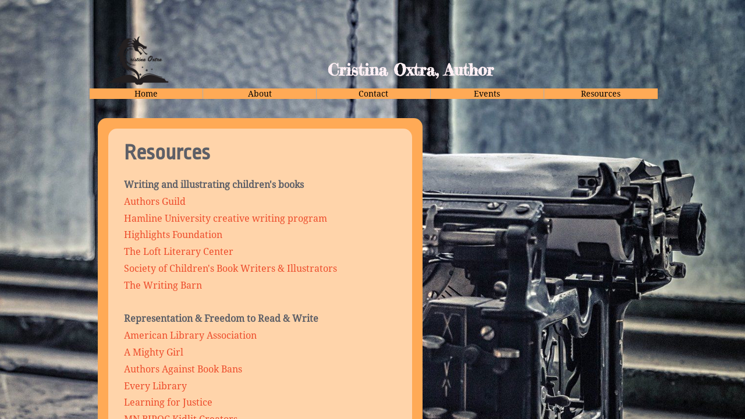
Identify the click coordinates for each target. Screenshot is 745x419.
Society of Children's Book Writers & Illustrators (230, 268)
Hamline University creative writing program (225, 218)
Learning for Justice (169, 402)
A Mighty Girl (153, 352)
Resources (600, 93)
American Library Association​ (190, 335)
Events (487, 93)
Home (146, 93)
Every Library (155, 386)
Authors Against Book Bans (183, 369)
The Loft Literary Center (178, 251)
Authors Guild (155, 201)
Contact (373, 93)
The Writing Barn (163, 285)
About (260, 93)
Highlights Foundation (174, 234)
